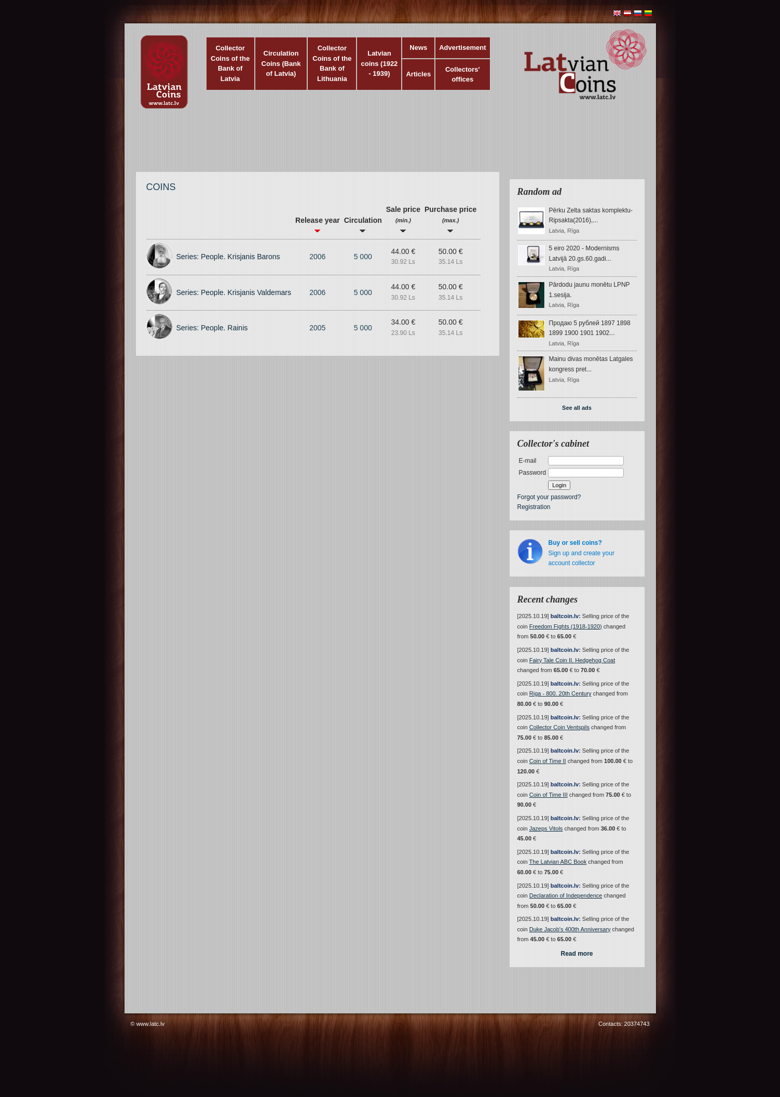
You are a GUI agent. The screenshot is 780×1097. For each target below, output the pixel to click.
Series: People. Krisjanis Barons (228, 256)
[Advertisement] (387, 145)
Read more (576, 953)
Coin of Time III (548, 795)
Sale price (403, 219)
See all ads (577, 408)
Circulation (363, 224)
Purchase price (450, 219)
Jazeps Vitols (546, 828)
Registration (534, 507)
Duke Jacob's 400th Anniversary (570, 929)
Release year (317, 224)
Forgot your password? (549, 497)
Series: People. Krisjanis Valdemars (234, 292)
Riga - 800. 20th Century (560, 693)
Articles (418, 74)
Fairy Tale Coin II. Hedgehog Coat (572, 660)
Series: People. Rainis (212, 328)
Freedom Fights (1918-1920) (565, 626)
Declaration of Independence (566, 895)
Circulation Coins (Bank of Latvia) (281, 63)
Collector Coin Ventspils (559, 727)
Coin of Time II (547, 761)
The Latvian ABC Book (558, 862)
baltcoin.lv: (566, 616)
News (418, 47)
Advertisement (462, 47)
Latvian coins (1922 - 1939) (379, 63)
